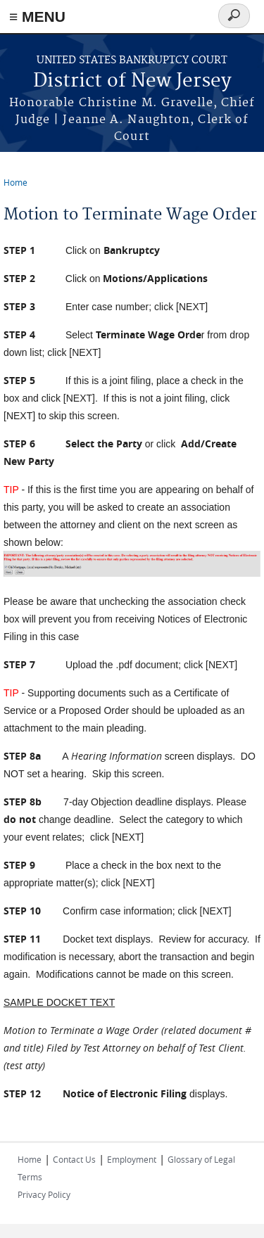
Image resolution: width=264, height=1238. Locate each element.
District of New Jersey (132, 81)
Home (15, 182)
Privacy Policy (44, 1194)
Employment (131, 1159)
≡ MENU (37, 16)
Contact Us (74, 1159)
